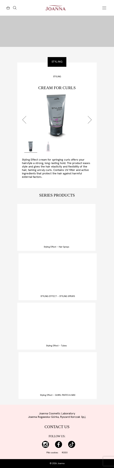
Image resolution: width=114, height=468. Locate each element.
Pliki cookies (52, 453)
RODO (65, 453)
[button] (24, 119)
